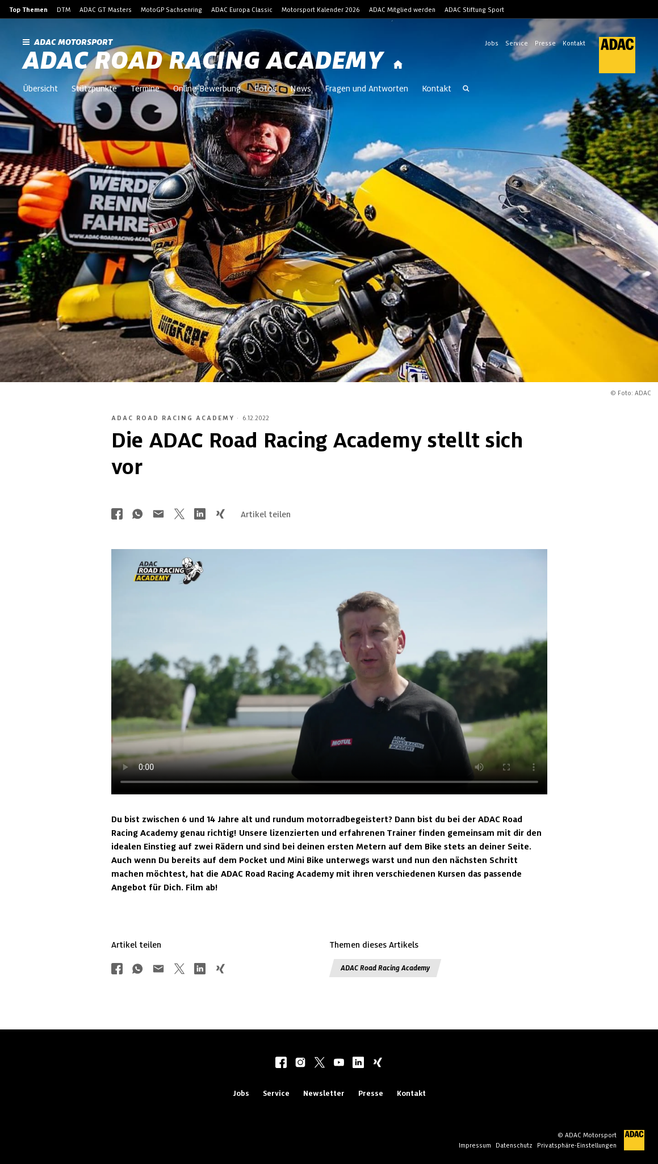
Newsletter (324, 1093)
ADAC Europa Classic (242, 10)
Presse (545, 43)
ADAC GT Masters (105, 10)
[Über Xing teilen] (220, 515)
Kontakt (574, 43)
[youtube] (339, 1063)
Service (516, 43)
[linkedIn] (358, 1063)
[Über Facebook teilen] (117, 515)
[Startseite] (398, 65)
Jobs (491, 43)
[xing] (377, 1063)
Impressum (475, 1145)
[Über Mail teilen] (158, 515)
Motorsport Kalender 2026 (321, 10)
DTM (63, 10)
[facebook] (281, 1063)
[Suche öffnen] (466, 89)
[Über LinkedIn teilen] (200, 515)
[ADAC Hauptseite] (610, 55)
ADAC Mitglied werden (402, 10)
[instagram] (300, 1063)
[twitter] (319, 1063)
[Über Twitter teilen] (179, 515)
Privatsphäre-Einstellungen (577, 1145)
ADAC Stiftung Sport (474, 10)
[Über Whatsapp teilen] (137, 515)
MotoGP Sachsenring (171, 10)
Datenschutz (514, 1145)
